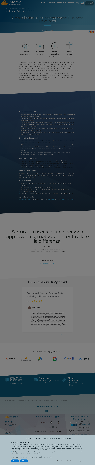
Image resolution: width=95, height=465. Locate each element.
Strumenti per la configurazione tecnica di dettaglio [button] (69, 460)
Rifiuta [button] (23, 460)
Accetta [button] (15, 460)
